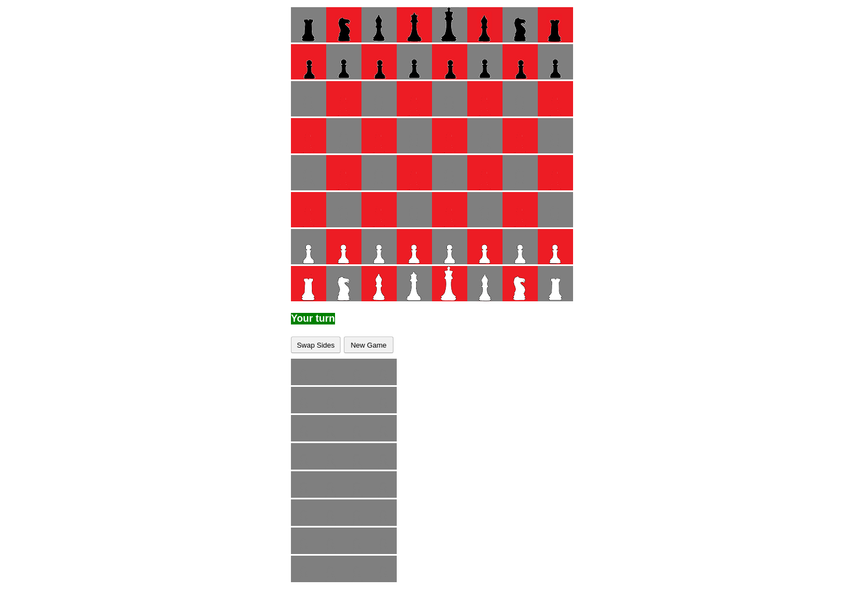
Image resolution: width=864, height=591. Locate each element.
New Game (368, 345)
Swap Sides (316, 345)
